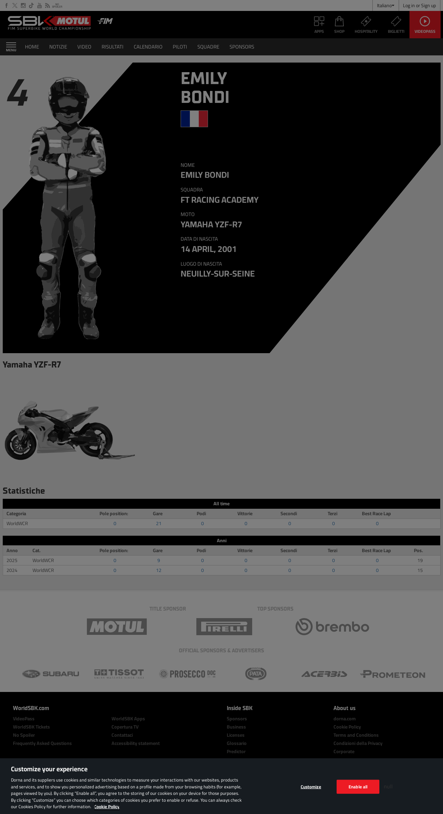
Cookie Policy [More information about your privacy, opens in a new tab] (107, 806)
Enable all (358, 786)
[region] (221, 786)
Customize (311, 786)
